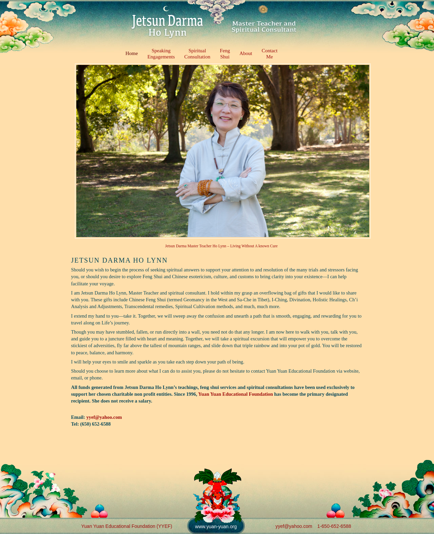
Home (131, 53)
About (245, 53)
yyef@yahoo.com (104, 417)
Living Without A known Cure (254, 246)
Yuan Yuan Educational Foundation (235, 394)
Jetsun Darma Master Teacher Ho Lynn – (197, 246)
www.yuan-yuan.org (216, 526)
